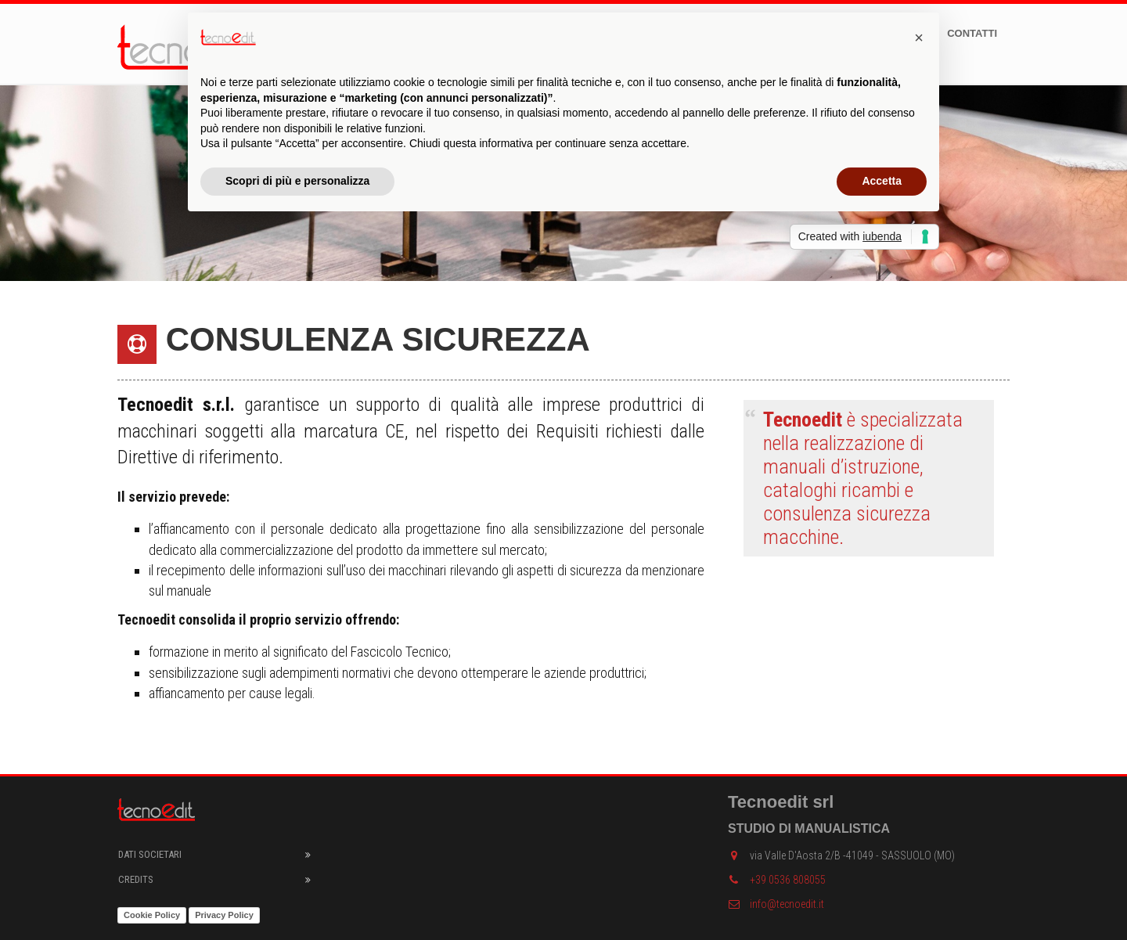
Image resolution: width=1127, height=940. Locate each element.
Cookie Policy (152, 915)
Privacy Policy (224, 915)
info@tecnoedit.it (776, 904)
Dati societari (150, 854)
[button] (918, 37)
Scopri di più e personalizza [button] (297, 181)
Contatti (972, 33)
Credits (135, 879)
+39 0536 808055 (777, 879)
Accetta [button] (882, 181)
